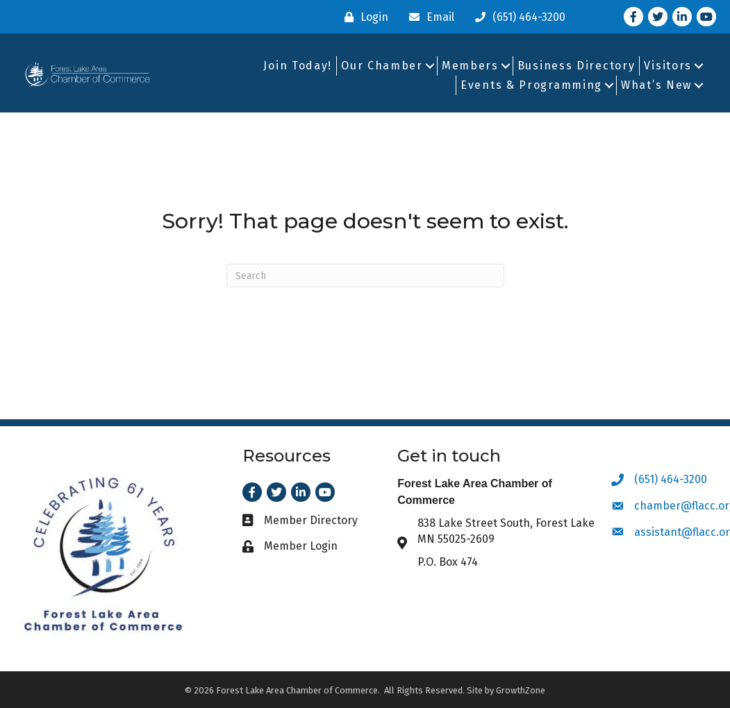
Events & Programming (531, 85)
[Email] (428, 17)
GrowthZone (520, 690)
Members (470, 65)
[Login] (363, 17)
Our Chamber (382, 65)
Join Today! (297, 65)
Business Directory (576, 65)
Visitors (668, 65)
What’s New (656, 85)
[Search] (365, 275)
